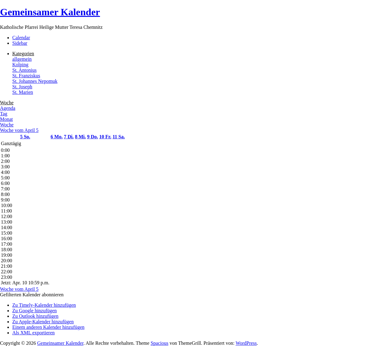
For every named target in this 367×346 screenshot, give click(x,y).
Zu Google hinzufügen (34, 310)
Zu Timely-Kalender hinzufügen (44, 305)
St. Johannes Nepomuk (34, 81)
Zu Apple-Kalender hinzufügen (43, 321)
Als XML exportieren (33, 332)
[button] (32, 294)
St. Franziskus (26, 75)
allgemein (22, 59)
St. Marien (22, 92)
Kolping (20, 64)
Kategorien (23, 53)
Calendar (21, 37)
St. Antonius (24, 70)
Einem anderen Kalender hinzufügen (48, 327)
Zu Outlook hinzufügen (35, 316)
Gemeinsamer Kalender (50, 11)
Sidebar (19, 43)
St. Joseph (22, 86)
